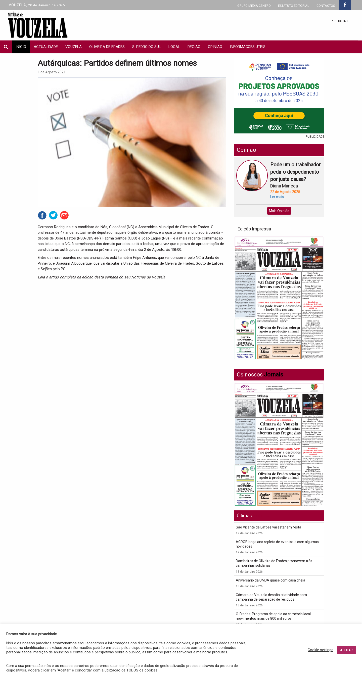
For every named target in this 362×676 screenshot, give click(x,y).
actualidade (46, 46)
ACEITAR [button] (346, 650)
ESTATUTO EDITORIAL (293, 6)
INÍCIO (21, 46)
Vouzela (73, 46)
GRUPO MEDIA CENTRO (254, 6)
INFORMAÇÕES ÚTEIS (247, 46)
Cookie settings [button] (320, 650)
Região (194, 46)
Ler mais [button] (277, 197)
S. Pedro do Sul (146, 46)
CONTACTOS (325, 6)
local (174, 46)
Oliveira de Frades (107, 46)
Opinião (215, 46)
